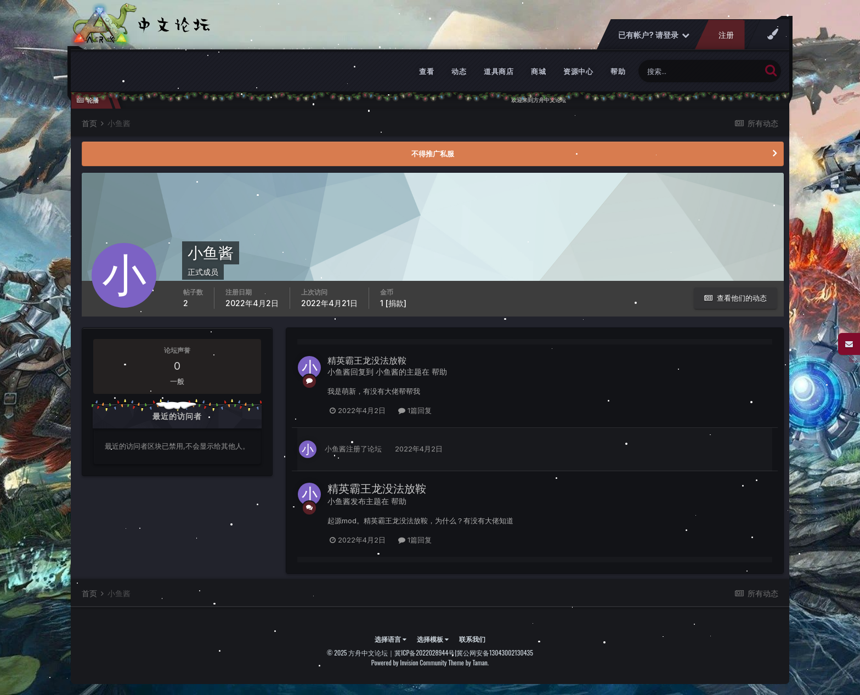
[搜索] (699, 71)
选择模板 (433, 638)
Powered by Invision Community (409, 662)
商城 (538, 71)
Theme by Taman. (468, 662)
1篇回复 (415, 410)
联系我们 (472, 638)
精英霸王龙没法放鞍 (366, 360)
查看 (426, 71)
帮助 (617, 71)
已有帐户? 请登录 (653, 34)
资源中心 (578, 71)
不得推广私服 (432, 153)
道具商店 (498, 71)
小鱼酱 (338, 371)
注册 (726, 34)
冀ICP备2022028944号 (424, 652)
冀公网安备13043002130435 (494, 652)
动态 (458, 71)
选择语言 (390, 638)
